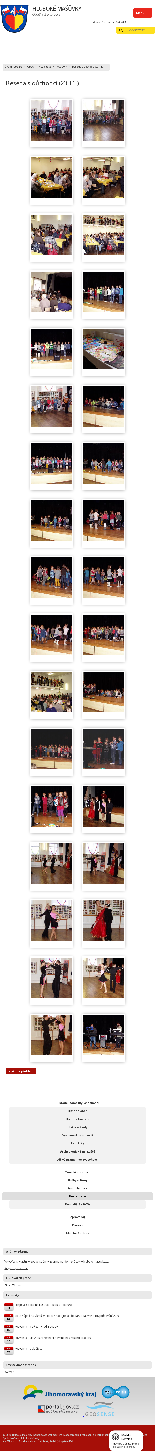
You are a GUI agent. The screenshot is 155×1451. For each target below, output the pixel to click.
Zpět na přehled (20, 1071)
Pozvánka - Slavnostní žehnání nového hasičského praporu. (53, 1338)
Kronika (77, 1225)
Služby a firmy (77, 1180)
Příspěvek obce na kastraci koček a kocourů (43, 1305)
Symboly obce (78, 1188)
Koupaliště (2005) (77, 1204)
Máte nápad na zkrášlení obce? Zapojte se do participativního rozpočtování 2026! (67, 1316)
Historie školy (77, 1127)
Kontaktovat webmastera (47, 1434)
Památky (77, 1143)
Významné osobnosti (77, 1135)
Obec (30, 66)
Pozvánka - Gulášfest (28, 1348)
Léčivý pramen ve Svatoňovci (77, 1159)
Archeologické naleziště (77, 1151)
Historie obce (77, 1111)
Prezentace (44, 66)
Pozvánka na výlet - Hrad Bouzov (36, 1326)
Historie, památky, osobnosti (77, 1103)
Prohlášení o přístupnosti (94, 1434)
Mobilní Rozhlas (77, 1233)
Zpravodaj (77, 1217)
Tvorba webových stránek (33, 1441)
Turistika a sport (77, 1172)
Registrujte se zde (16, 1268)
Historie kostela (77, 1119)
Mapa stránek (71, 1434)
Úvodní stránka (13, 66)
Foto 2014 (61, 66)
